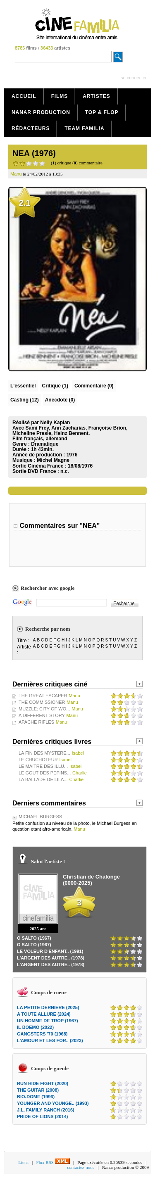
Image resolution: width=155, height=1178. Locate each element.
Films (59, 96)
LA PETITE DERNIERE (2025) (48, 1007)
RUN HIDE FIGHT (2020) (42, 1083)
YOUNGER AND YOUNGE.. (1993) (53, 1103)
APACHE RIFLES (36, 722)
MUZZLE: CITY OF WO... (44, 708)
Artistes (96, 96)
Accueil (24, 96)
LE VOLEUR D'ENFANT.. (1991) (50, 951)
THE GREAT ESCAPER (43, 695)
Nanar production (41, 112)
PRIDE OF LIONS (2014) (42, 1116)
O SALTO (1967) (34, 938)
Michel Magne (53, 460)
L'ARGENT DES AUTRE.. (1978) (50, 957)
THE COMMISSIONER (42, 702)
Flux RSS (52, 1162)
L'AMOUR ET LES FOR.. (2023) (50, 1040)
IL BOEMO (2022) (35, 1027)
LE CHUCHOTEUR (38, 759)
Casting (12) (24, 400)
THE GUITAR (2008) (38, 1090)
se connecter (134, 77)
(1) (55, 386)
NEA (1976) (34, 153)
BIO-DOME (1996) (36, 1096)
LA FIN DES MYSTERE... (44, 752)
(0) (94, 386)
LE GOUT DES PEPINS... (45, 772)
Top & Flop (102, 112)
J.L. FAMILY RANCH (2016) (45, 1109)
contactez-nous (80, 1167)
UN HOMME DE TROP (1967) (47, 1020)
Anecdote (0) (60, 400)
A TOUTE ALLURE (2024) (44, 1014)
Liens (23, 1162)
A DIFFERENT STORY (42, 715)
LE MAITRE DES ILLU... (43, 766)
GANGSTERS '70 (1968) (42, 1033)
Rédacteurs (31, 128)
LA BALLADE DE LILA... (43, 779)
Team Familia (84, 128)
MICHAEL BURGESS (40, 816)
